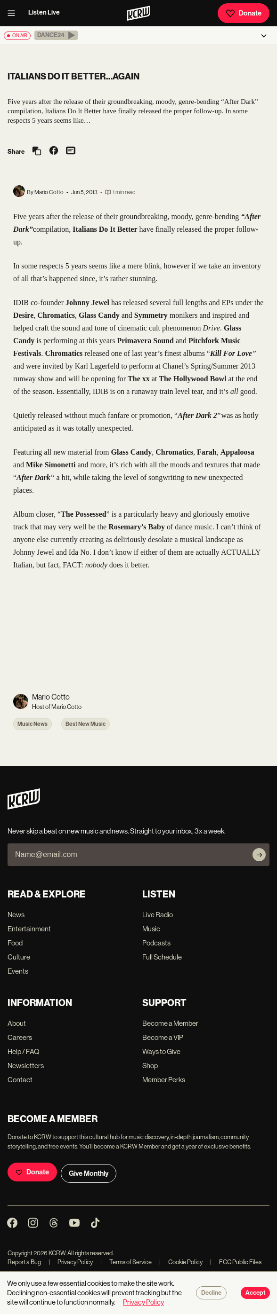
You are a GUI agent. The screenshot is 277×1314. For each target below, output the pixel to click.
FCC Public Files (235, 1262)
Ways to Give (161, 1051)
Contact (20, 1080)
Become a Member (170, 1023)
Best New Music (85, 724)
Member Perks (163, 1080)
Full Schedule (162, 957)
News (16, 915)
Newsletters (26, 1066)
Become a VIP (162, 1037)
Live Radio (157, 915)
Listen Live (44, 12)
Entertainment (29, 929)
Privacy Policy (71, 1262)
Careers (20, 1037)
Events (18, 971)
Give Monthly (88, 1173)
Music (151, 929)
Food (15, 943)
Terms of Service (126, 1262)
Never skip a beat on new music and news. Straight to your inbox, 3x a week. (117, 831)
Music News (32, 724)
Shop (150, 1066)
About (17, 1023)
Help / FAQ (24, 1051)
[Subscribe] (259, 854)
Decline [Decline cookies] (211, 1293)
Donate (243, 13)
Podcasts (156, 943)
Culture (19, 957)
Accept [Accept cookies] (255, 1293)
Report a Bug (24, 1262)
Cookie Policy (181, 1262)
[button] (56, 35)
